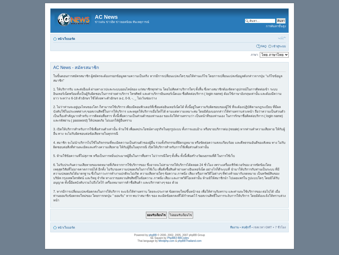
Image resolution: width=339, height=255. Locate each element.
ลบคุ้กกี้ (246, 227)
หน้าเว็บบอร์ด (66, 38)
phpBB (153, 235)
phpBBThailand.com (190, 240)
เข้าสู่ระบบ (279, 46)
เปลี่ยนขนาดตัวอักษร (282, 37)
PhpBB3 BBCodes (178, 238)
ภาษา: (254, 54)
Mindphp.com (167, 240)
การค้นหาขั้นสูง (276, 26)
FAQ (263, 46)
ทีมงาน (234, 227)
